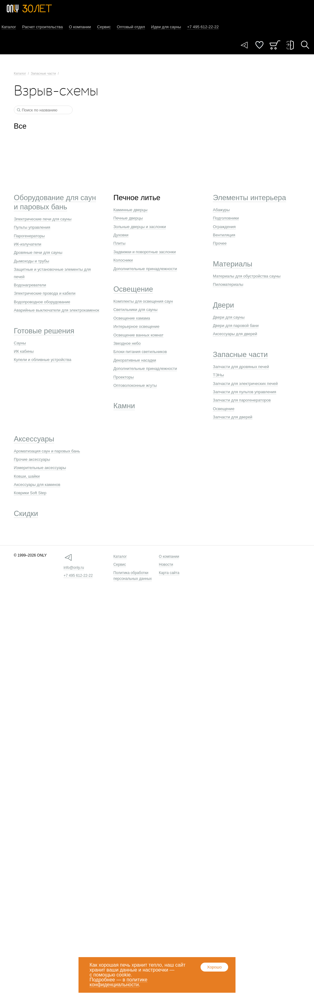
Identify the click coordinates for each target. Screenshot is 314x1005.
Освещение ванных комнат (138, 335)
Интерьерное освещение (136, 326)
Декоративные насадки (134, 360)
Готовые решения (44, 331)
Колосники (123, 260)
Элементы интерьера (249, 197)
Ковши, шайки (27, 476)
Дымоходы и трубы (31, 261)
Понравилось (259, 45)
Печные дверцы (128, 218)
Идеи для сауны (166, 27)
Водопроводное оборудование (42, 302)
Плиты (119, 243)
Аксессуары (34, 439)
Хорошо (214, 967)
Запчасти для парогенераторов (242, 400)
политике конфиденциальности (118, 982)
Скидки (26, 513)
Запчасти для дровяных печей (241, 366)
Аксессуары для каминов (37, 484)
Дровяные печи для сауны (38, 252)
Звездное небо (127, 343)
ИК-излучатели (27, 244)
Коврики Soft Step (30, 493)
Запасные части (43, 73)
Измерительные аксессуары (40, 467)
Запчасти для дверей (232, 417)
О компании (80, 27)
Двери (223, 305)
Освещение (133, 289)
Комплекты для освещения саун (143, 301)
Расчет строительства (42, 27)
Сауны (20, 343)
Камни (124, 406)
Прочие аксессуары (32, 459)
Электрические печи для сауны (42, 219)
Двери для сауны (228, 317)
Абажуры (221, 210)
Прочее (220, 243)
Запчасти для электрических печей (245, 383)
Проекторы (123, 377)
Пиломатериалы (228, 284)
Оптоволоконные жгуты (135, 385)
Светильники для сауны (135, 309)
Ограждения (224, 226)
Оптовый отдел (131, 27)
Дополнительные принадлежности (145, 268)
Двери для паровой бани (235, 325)
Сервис (104, 27)
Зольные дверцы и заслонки (139, 226)
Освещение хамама (131, 318)
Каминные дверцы (130, 210)
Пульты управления (32, 227)
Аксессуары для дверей (235, 334)
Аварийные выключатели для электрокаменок (56, 310)
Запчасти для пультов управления (244, 392)
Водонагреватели (30, 285)
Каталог (9, 27)
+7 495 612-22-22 (78, 575)
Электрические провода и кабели (44, 293)
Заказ (275, 45)
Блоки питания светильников (140, 351)
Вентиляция (224, 235)
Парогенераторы (29, 236)
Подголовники (226, 218)
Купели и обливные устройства (42, 359)
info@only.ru (73, 567)
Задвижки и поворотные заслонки (144, 252)
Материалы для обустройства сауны (247, 276)
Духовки (120, 235)
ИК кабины (24, 351)
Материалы (232, 264)
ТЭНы (218, 375)
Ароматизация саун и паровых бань (47, 451)
